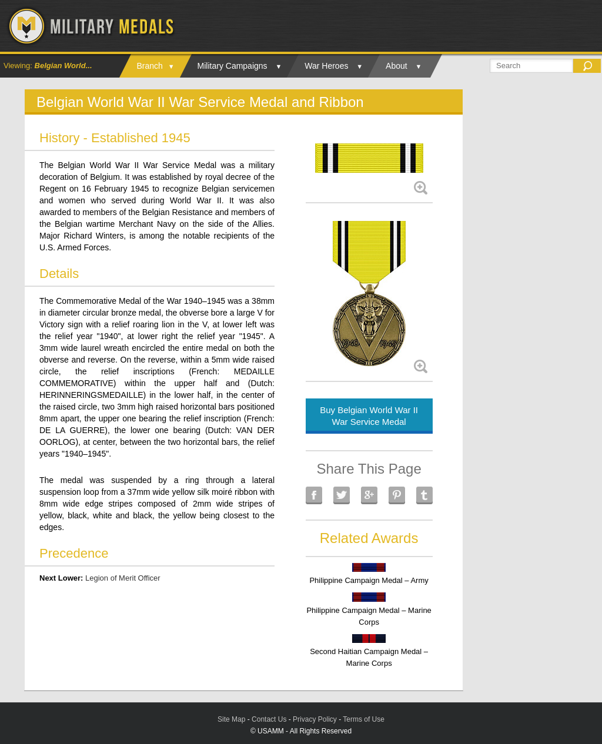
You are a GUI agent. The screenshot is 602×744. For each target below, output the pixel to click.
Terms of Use (363, 719)
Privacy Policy (315, 719)
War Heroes (326, 66)
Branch (150, 66)
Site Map (231, 719)
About (396, 66)
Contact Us (269, 719)
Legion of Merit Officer (122, 578)
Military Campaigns (232, 66)
